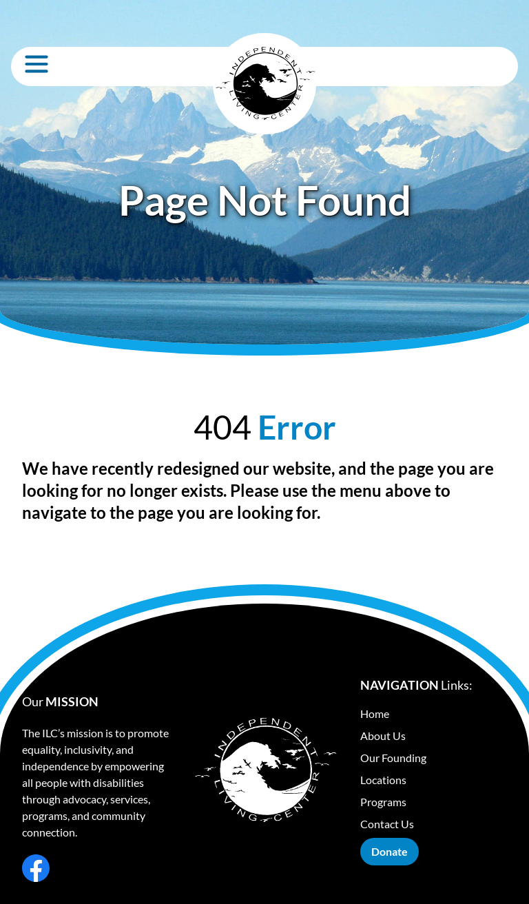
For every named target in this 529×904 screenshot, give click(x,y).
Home (374, 713)
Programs (383, 801)
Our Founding (393, 757)
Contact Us (387, 823)
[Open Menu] (36, 64)
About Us (383, 735)
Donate (389, 851)
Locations (383, 779)
